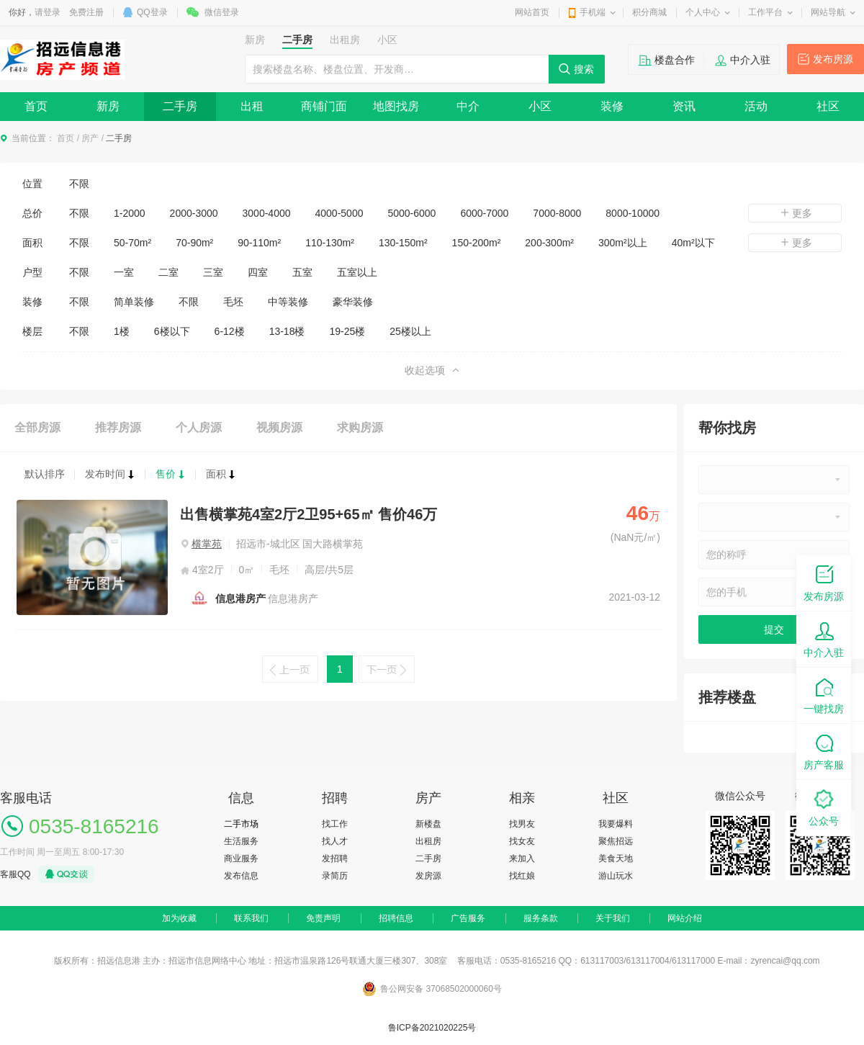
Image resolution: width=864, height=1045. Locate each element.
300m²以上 (622, 242)
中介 (468, 106)
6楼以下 (172, 331)
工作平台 (765, 12)
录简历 (335, 876)
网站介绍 (684, 918)
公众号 (824, 807)
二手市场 (241, 824)
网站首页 (532, 12)
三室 (213, 272)
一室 (124, 272)
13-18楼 (287, 331)
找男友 (522, 824)
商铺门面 (324, 106)
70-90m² (194, 242)
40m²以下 (693, 242)
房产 (90, 138)
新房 (108, 106)
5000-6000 (411, 213)
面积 (221, 474)
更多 (795, 213)
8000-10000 (633, 213)
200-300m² (549, 242)
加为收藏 (179, 918)
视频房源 (279, 427)
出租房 (428, 841)
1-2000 (129, 213)
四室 (258, 272)
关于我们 (612, 918)
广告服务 (468, 918)
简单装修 (134, 302)
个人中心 (702, 12)
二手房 (180, 106)
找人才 (335, 841)
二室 (168, 272)
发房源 (428, 876)
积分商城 (649, 12)
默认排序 (44, 474)
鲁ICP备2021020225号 (432, 1028)
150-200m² (476, 242)
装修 (612, 106)
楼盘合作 (674, 60)
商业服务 (241, 858)
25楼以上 (410, 331)
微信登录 (221, 12)
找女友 (522, 841)
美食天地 (615, 858)
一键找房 (824, 694)
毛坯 (233, 302)
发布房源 (833, 59)
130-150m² (403, 242)
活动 (756, 106)
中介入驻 (750, 60)
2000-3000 (194, 213)
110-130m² (329, 242)
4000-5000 (339, 213)
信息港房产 (240, 598)
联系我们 (251, 918)
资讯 (684, 106)
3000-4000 (267, 213)
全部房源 (37, 427)
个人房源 (199, 427)
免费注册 (86, 12)
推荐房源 (118, 427)
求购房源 (360, 427)
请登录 (47, 12)
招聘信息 (396, 918)
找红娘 (522, 876)
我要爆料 (615, 824)
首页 (36, 106)
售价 (171, 474)
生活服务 (241, 841)
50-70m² (132, 242)
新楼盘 (428, 824)
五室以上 (357, 272)
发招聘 (335, 858)
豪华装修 (353, 302)
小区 (540, 106)
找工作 (335, 824)
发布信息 (241, 876)
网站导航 (828, 12)
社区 (828, 106)
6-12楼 (230, 331)
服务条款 (540, 918)
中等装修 (288, 302)
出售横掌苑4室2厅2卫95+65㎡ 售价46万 (308, 514)
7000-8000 (557, 213)
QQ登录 (152, 12)
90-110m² (259, 242)
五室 (302, 272)
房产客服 (824, 751)
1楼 (122, 331)
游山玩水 (615, 876)
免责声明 (323, 918)
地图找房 (396, 106)
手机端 (593, 12)
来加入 (522, 858)
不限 (79, 183)
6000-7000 (484, 213)
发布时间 (110, 474)
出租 (252, 106)
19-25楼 (347, 331)
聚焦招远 (615, 841)
